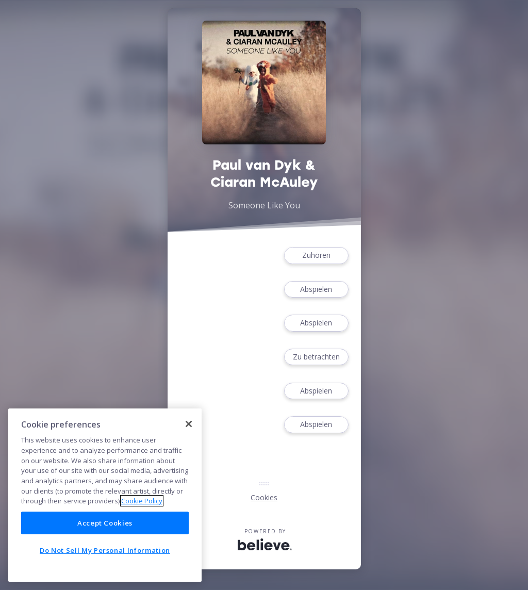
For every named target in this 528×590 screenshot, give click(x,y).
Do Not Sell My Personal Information (105, 550)
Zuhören (316, 256)
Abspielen (316, 290)
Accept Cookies (105, 523)
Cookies (264, 497)
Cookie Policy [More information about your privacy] (141, 500)
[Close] (188, 424)
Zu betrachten (316, 357)
